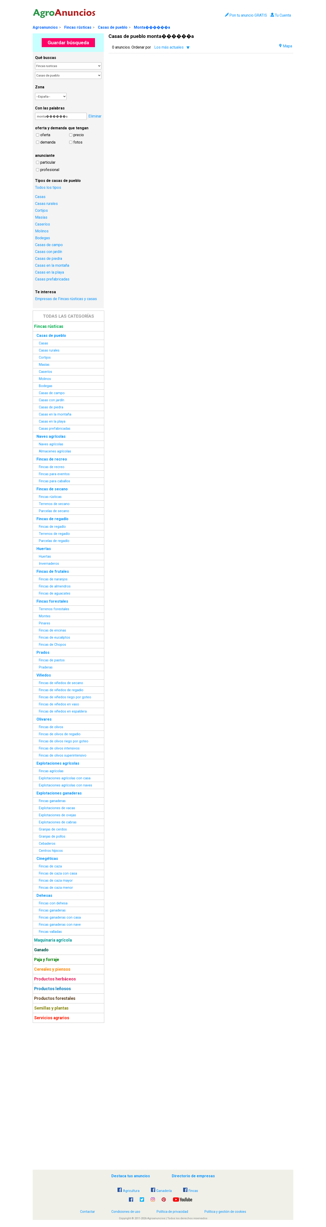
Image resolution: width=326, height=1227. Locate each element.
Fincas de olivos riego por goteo (63, 741)
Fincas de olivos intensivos (59, 748)
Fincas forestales (52, 601)
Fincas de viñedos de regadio (61, 690)
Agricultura (129, 1191)
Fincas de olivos (51, 727)
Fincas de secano (52, 489)
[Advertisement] (68, 1096)
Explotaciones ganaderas (59, 793)
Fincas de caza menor (56, 888)
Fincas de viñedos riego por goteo (65, 697)
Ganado (41, 949)
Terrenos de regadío (54, 534)
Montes (44, 616)
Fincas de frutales (52, 571)
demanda (47, 142)
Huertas (43, 548)
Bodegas (42, 238)
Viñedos (43, 675)
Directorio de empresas (193, 1176)
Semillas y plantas (51, 1008)
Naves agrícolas (51, 436)
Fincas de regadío (52, 519)
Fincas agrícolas (51, 771)
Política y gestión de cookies (225, 1211)
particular (47, 162)
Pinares (44, 623)
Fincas (190, 1191)
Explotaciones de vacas (57, 808)
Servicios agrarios (51, 1017)
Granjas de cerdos (53, 829)
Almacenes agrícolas (55, 451)
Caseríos (42, 224)
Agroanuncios (45, 27)
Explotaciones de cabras (58, 822)
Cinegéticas (47, 858)
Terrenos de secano (54, 504)
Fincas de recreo (51, 459)
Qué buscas (45, 57)
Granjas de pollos (52, 837)
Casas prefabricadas (52, 279)
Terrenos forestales (54, 609)
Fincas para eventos (54, 474)
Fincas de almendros (55, 586)
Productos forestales (54, 998)
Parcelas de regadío (54, 541)
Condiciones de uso (125, 1211)
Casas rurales (46, 203)
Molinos (42, 231)
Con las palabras (50, 108)
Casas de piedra (48, 258)
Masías (41, 217)
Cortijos (41, 210)
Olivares (44, 719)
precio (78, 135)
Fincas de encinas (52, 630)
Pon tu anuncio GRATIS (246, 15)
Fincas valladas (50, 932)
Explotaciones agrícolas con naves (65, 785)
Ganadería (161, 1191)
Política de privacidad (172, 1211)
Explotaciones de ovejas (57, 815)
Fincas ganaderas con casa (60, 918)
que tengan (78, 128)
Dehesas (44, 895)
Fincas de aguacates (54, 593)
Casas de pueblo (112, 27)
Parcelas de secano (54, 511)
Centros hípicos (51, 851)
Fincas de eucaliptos (54, 638)
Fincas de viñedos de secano (61, 683)
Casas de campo (49, 245)
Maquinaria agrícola (53, 940)
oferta (45, 135)
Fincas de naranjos (53, 579)
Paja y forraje (46, 959)
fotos (77, 142)
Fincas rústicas (77, 27)
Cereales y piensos (52, 969)
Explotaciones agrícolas (57, 763)
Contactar (87, 1211)
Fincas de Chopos (52, 645)
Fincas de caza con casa (58, 873)
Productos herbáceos (55, 979)
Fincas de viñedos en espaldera (63, 711)
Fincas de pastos (52, 660)
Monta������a (152, 27)
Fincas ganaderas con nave (60, 925)
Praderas (46, 667)
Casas (40, 196)
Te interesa (45, 292)
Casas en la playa (49, 272)
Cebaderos (47, 844)
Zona (39, 87)
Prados (43, 652)
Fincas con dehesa (53, 903)
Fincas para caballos (54, 481)
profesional (49, 169)
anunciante (45, 155)
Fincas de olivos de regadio (60, 734)
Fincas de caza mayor (56, 881)
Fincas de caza (50, 866)
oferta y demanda (51, 128)
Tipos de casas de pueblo (58, 180)
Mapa (285, 46)
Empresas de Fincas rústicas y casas (66, 299)
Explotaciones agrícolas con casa (65, 778)
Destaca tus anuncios (130, 1176)
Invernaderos (49, 564)
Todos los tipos (48, 187)
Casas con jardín (48, 251)
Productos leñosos (52, 988)
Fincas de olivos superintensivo (62, 755)
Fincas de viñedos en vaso (59, 704)
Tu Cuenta (280, 15)
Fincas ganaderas (52, 801)
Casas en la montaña (52, 265)
